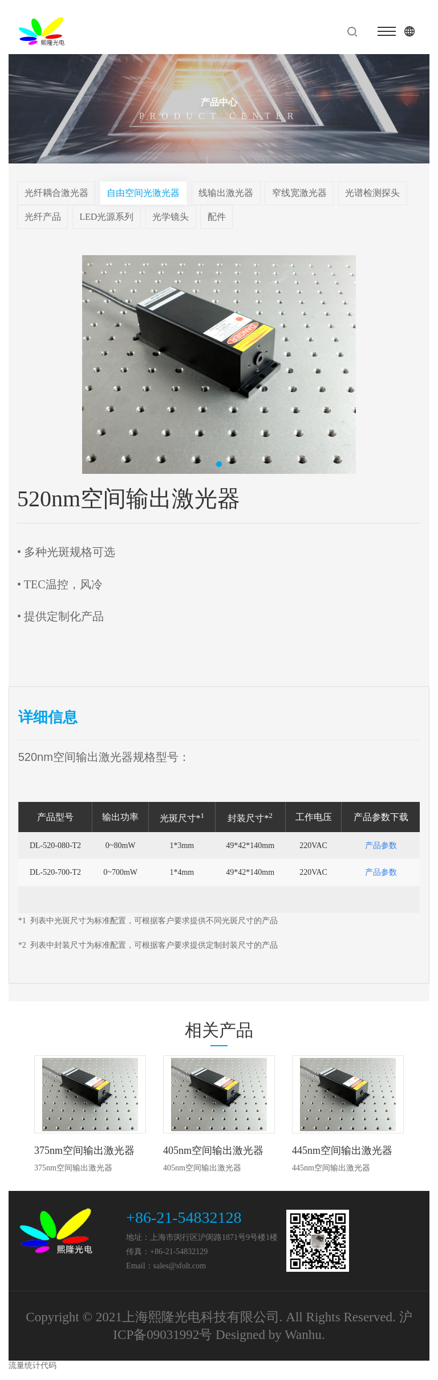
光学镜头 (170, 217)
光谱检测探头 (372, 193)
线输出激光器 (225, 193)
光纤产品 (43, 217)
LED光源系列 (106, 217)
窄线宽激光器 (299, 193)
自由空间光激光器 (143, 193)
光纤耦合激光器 (56, 193)
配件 (217, 217)
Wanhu (303, 1334)
